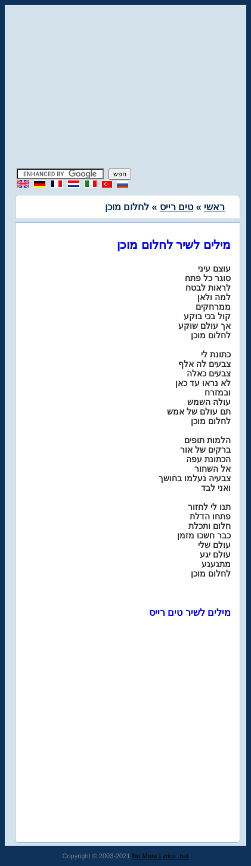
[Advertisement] (125, 88)
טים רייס (176, 207)
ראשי (214, 207)
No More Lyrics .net (160, 855)
